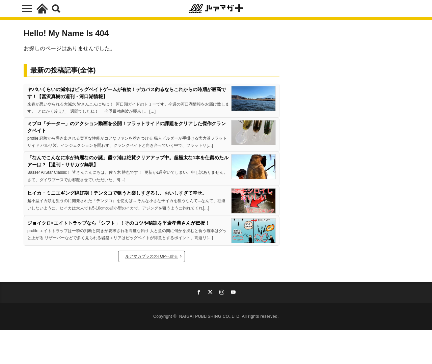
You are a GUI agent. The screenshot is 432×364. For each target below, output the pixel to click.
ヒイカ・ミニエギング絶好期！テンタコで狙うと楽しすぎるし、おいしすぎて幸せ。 (117, 193)
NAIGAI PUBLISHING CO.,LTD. (210, 316)
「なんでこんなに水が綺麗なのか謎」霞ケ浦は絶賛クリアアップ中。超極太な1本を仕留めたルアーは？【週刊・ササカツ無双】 (127, 161)
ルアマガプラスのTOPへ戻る (151, 256)
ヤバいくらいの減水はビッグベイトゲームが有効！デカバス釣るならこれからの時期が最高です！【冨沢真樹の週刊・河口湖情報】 (126, 93)
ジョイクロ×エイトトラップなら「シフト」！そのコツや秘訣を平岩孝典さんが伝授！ (118, 223)
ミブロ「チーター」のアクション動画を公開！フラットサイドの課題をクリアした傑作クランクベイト (126, 127)
